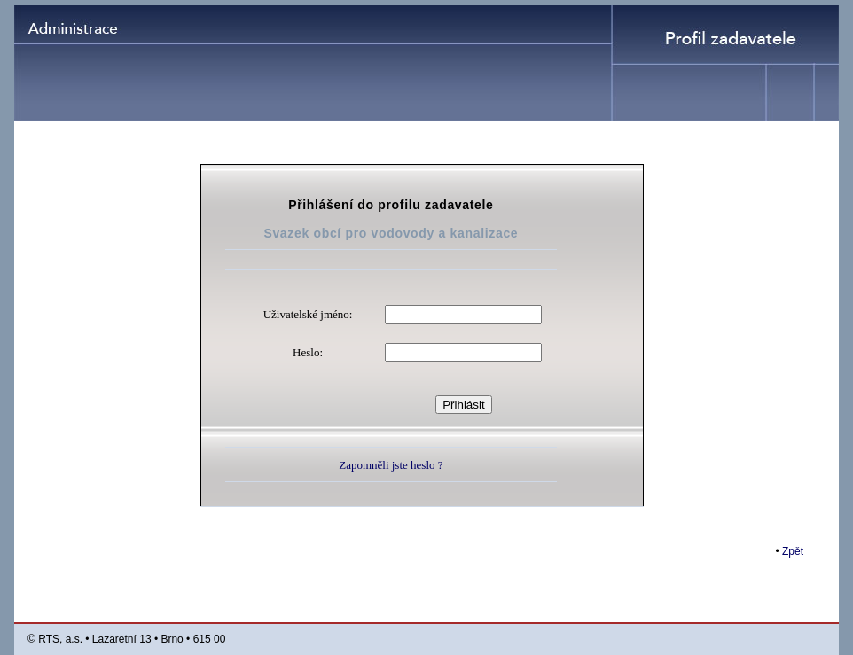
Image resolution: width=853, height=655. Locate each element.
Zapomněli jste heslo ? (390, 465)
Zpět (792, 551)
